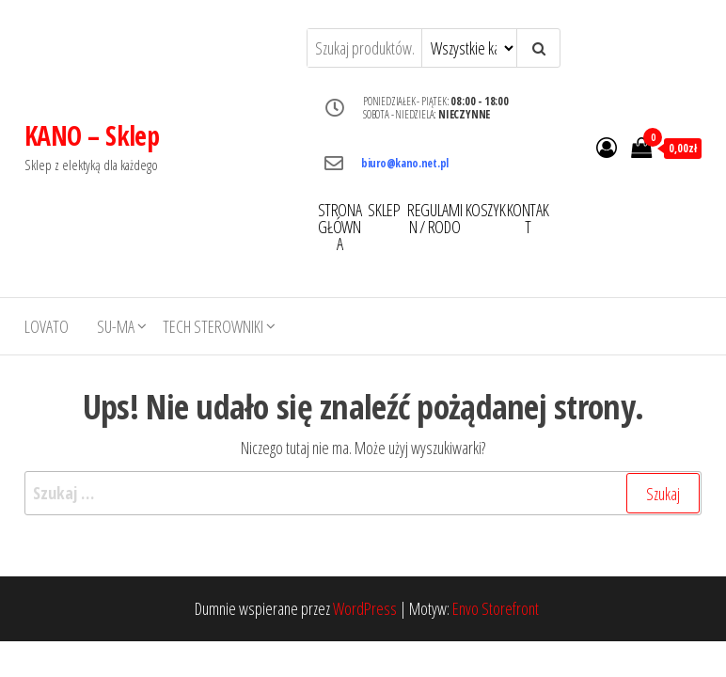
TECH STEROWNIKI (213, 326)
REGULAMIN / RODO (434, 218)
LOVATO (46, 326)
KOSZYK (486, 209)
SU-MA (115, 326)
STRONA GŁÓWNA (340, 226)
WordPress (365, 608)
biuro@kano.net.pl (405, 163)
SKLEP (384, 209)
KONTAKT (528, 218)
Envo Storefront (495, 608)
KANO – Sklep (91, 135)
